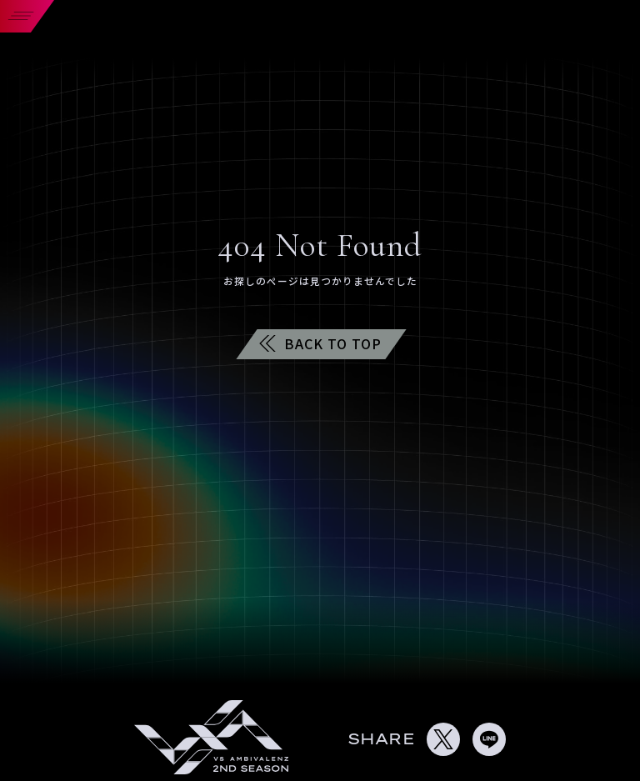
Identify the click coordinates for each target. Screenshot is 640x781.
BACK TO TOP (320, 343)
